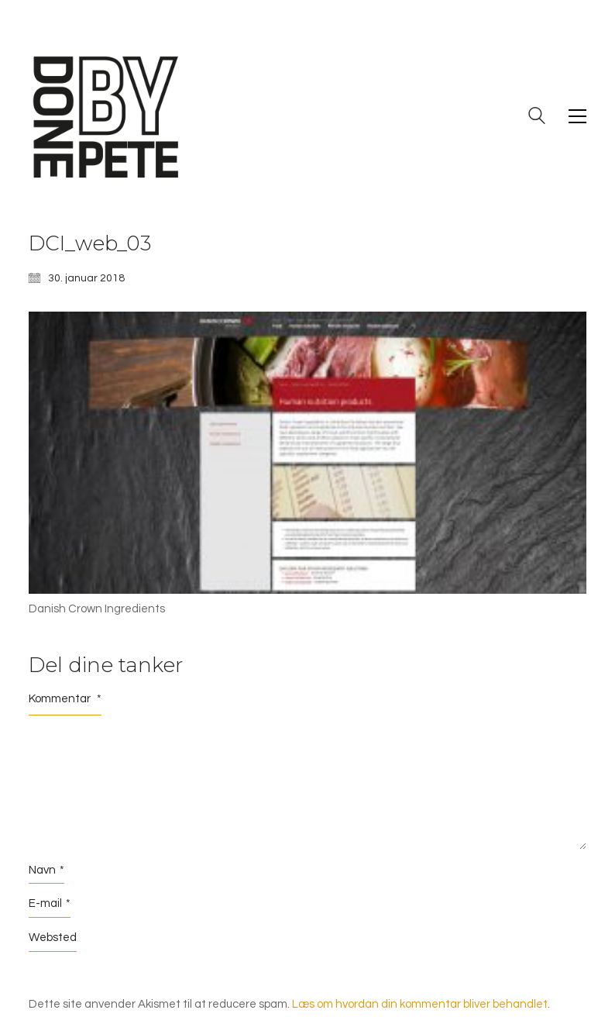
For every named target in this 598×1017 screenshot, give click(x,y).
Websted (53, 937)
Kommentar (65, 699)
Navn (46, 870)
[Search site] (536, 118)
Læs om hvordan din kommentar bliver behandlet (420, 1004)
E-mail (49, 904)
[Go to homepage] (106, 116)
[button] (577, 116)
